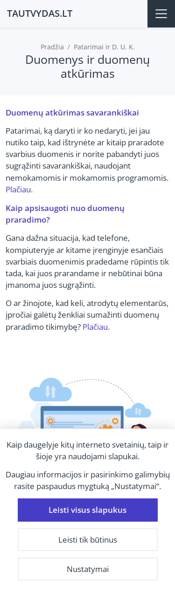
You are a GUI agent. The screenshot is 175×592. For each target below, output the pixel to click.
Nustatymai (88, 569)
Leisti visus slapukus (87, 509)
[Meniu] (161, 13)
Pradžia (52, 46)
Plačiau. (19, 189)
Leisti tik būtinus (87, 539)
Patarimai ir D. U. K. (104, 46)
